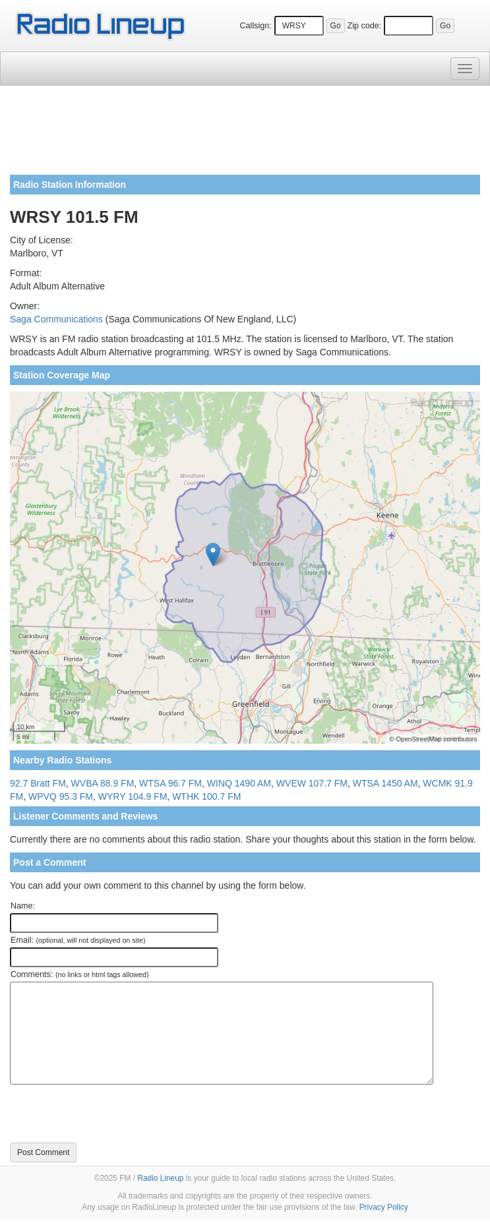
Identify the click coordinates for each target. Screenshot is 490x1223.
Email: (78, 940)
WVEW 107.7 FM (312, 783)
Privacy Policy (383, 1207)
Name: (23, 905)
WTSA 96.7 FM (170, 783)
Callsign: (255, 25)
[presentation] (110, 1113)
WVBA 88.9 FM (103, 783)
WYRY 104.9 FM (133, 796)
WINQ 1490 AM (239, 783)
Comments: (79, 974)
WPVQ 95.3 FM (60, 796)
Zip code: (364, 25)
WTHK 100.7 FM (206, 796)
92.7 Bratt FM (38, 783)
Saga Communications (56, 319)
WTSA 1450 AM (385, 783)
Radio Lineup (160, 1178)
